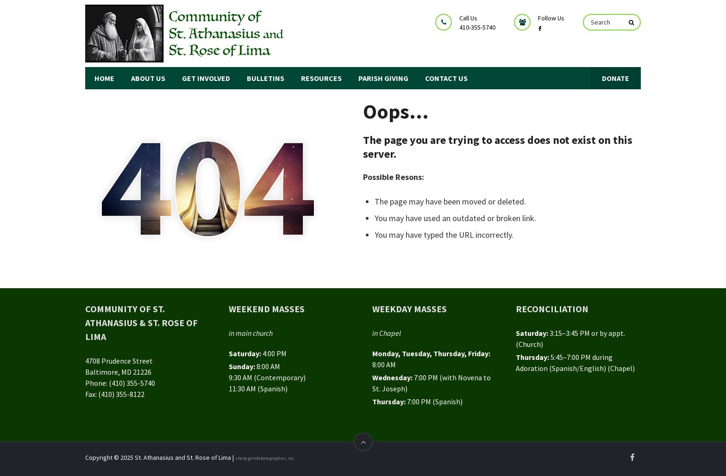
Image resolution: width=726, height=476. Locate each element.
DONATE (615, 78)
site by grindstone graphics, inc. (265, 458)
